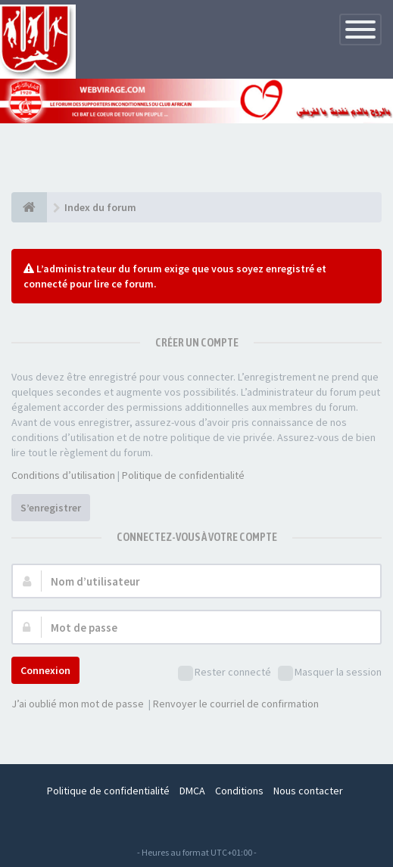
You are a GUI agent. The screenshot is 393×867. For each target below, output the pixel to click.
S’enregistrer (50, 507)
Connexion (45, 670)
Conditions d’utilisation (63, 475)
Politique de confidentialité (183, 475)
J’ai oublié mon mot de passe (77, 703)
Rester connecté (224, 673)
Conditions (239, 790)
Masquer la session (330, 673)
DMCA (192, 790)
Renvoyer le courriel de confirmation (236, 703)
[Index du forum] (29, 207)
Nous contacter (308, 790)
